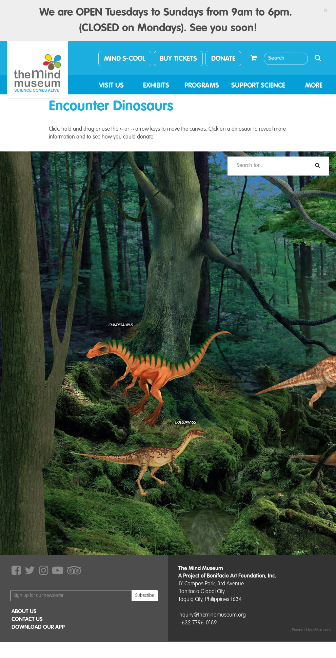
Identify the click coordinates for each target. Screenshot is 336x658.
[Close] (325, 10)
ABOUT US (24, 612)
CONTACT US (27, 619)
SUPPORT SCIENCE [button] (258, 86)
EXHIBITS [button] (156, 86)
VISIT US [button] (111, 86)
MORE (313, 86)
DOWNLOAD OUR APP (38, 627)
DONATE (223, 59)
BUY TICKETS (178, 59)
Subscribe (144, 595)
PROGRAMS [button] (201, 86)
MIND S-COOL (124, 59)
